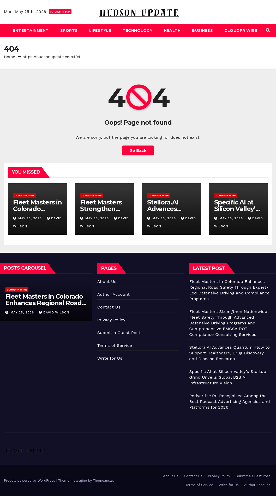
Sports (69, 30)
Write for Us (109, 358)
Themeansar (103, 480)
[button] (268, 30)
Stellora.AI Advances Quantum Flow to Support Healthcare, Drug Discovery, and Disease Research (229, 353)
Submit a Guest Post (118, 332)
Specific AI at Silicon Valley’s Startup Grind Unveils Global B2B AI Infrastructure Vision (227, 377)
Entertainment (31, 30)
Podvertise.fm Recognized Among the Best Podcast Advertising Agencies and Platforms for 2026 (229, 401)
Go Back (138, 150)
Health (172, 30)
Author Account (113, 294)
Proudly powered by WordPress (30, 480)
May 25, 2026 (30, 218)
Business (202, 30)
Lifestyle (100, 30)
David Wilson (54, 312)
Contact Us (109, 307)
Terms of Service (114, 345)
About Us (106, 281)
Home (9, 57)
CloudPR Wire (240, 30)
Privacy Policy (111, 319)
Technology (137, 30)
